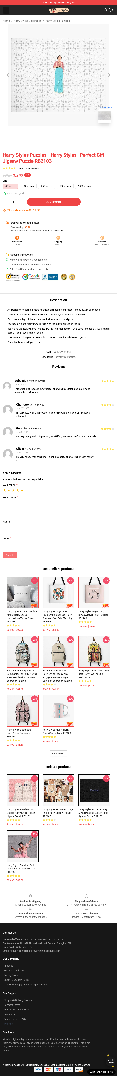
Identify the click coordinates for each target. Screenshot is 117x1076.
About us (8, 965)
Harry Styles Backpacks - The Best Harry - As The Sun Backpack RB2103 (93, 674)
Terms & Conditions (14, 970)
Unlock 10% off (111, 1061)
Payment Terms (12, 1005)
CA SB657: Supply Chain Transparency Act (26, 984)
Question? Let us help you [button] (101, 1072)
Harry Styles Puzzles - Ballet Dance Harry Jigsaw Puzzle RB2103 (21, 868)
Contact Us (9, 1014)
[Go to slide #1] (50, 133)
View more (58, 753)
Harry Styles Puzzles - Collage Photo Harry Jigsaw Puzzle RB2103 (58, 813)
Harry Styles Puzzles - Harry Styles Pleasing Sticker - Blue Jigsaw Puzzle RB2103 (93, 813)
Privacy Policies (12, 975)
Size (5, 180)
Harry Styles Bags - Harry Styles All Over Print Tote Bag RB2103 (93, 615)
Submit (9, 555)
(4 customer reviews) (28, 168)
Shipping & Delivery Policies (18, 1000)
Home (6, 20)
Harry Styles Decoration (28, 20)
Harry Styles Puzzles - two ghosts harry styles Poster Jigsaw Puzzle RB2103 (21, 813)
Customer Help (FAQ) (15, 1019)
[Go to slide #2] (67, 133)
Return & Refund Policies (16, 1009)
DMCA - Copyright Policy (16, 980)
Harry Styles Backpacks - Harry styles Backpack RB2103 (19, 733)
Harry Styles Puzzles (57, 20)
